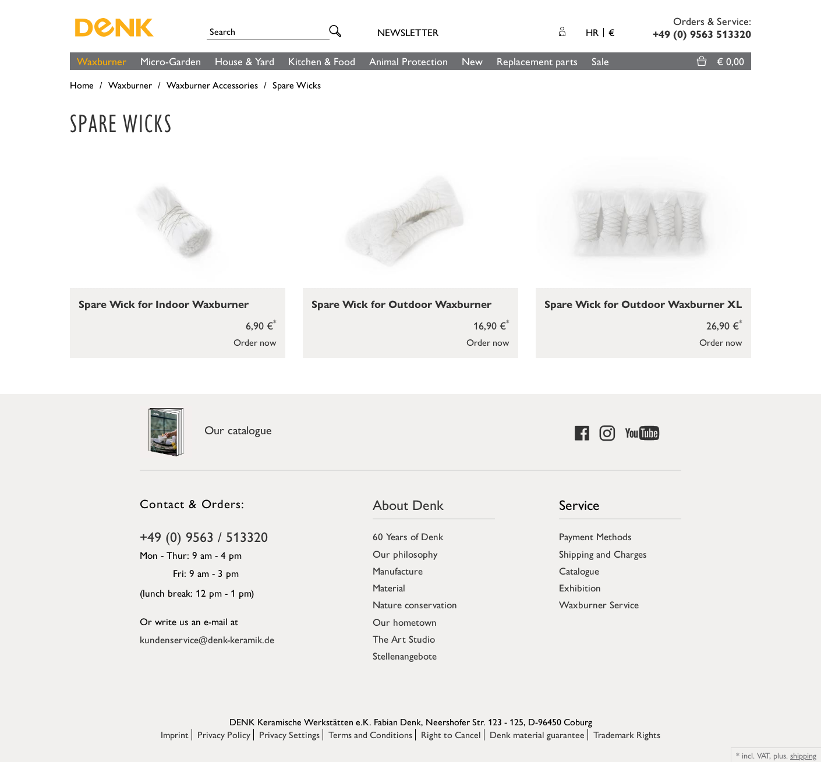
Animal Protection (408, 61)
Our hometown (405, 622)
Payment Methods (595, 536)
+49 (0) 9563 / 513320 (204, 536)
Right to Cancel (451, 734)
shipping (803, 755)
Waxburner (101, 61)
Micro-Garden (170, 61)
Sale (600, 61)
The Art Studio (404, 639)
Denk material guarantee (537, 734)
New (472, 61)
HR (600, 32)
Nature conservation (415, 604)
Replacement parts (537, 61)
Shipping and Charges (603, 554)
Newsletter (407, 32)
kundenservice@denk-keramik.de (207, 639)
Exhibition (580, 587)
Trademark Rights (626, 734)
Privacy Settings (289, 734)
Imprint (175, 734)
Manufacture (398, 570)
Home (82, 84)
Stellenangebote (405, 655)
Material (389, 587)
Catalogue (579, 570)
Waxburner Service (599, 604)
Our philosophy (405, 554)
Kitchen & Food (321, 61)
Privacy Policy (223, 734)
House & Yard (244, 61)
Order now (255, 342)
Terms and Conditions (370, 734)
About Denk (408, 504)
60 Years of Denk (408, 536)
